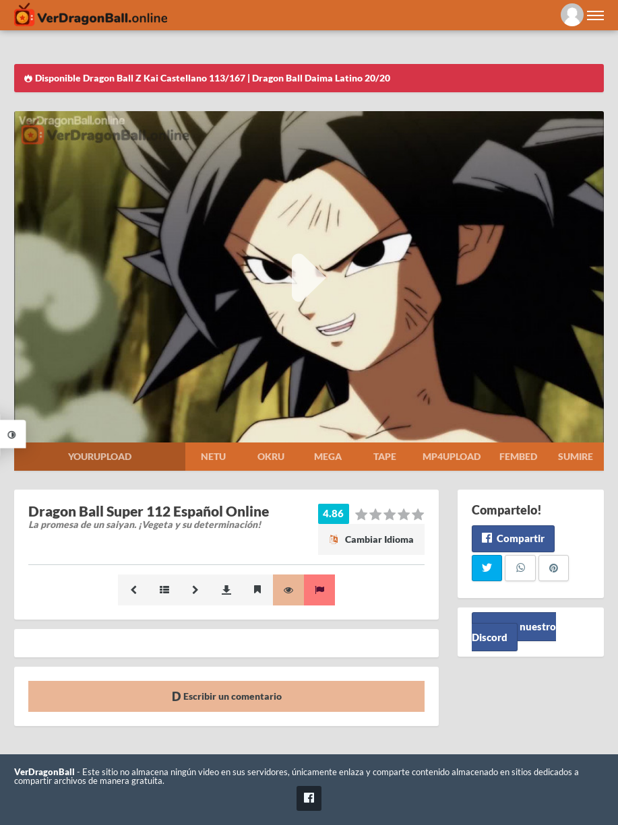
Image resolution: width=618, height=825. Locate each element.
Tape (384, 456)
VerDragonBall (44, 772)
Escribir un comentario (227, 696)
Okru (270, 456)
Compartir (513, 538)
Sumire (575, 456)
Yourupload (99, 456)
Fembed (518, 456)
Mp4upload (452, 456)
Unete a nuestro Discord (514, 631)
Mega (328, 456)
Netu (213, 456)
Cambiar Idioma (371, 539)
